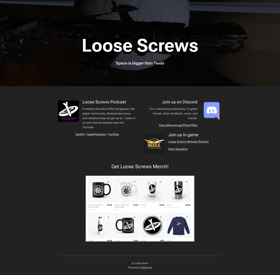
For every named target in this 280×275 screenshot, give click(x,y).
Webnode (146, 267)
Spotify (80, 134)
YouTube (113, 134)
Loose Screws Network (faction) (188, 141)
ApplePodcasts (96, 134)
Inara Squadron (178, 149)
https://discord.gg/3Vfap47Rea (178, 125)
